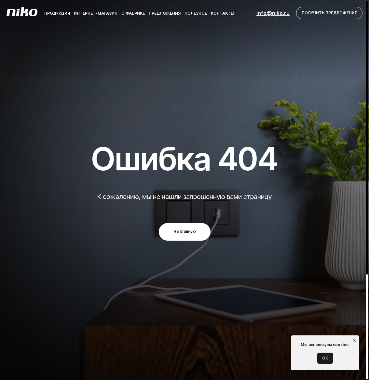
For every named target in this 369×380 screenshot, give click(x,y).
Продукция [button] (57, 13)
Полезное (195, 13)
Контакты (222, 13)
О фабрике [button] (133, 13)
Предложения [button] (165, 13)
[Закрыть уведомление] (354, 340)
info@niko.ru (273, 13)
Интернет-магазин (95, 13)
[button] (329, 13)
